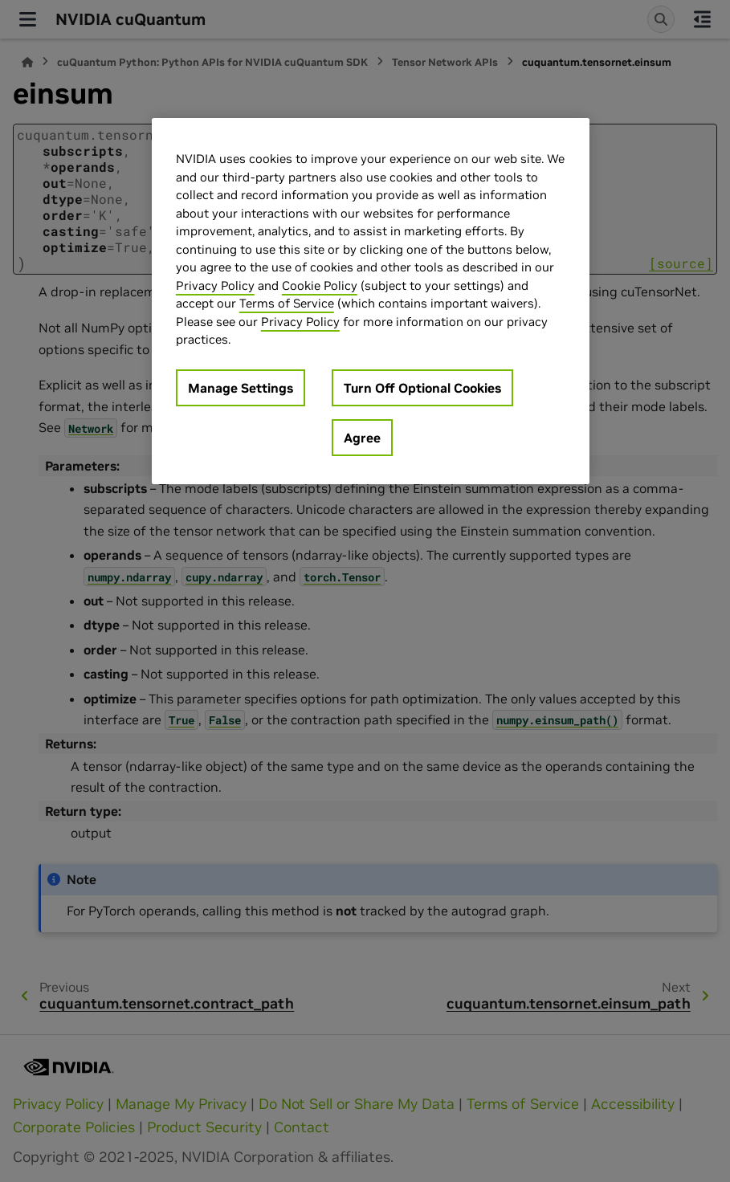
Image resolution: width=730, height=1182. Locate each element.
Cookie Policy (319, 285)
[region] (370, 301)
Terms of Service (286, 303)
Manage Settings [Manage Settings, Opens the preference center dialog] (240, 388)
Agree (362, 438)
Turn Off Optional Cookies (422, 388)
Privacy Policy (215, 285)
